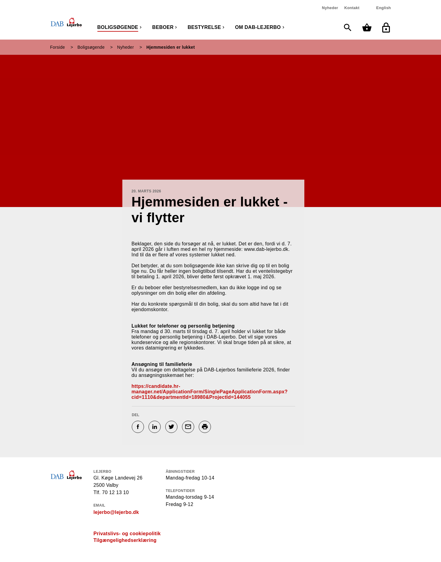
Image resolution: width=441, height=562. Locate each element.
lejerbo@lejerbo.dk (116, 512)
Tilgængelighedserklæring (124, 540)
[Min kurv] (368, 28)
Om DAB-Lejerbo (258, 27)
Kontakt (351, 7)
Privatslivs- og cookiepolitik (127, 533)
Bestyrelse (204, 27)
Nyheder (330, 7)
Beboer (162, 27)
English (383, 7)
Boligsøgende (117, 27)
